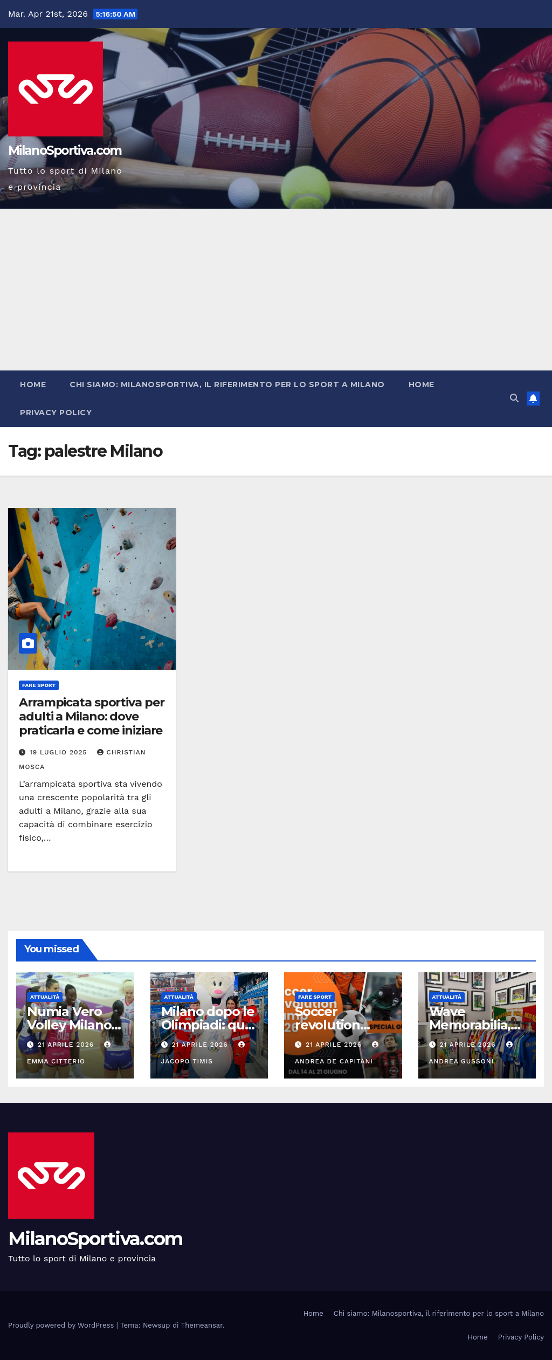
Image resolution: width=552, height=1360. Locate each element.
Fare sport (39, 685)
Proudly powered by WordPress (62, 1325)
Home (33, 384)
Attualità (44, 997)
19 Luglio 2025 (60, 752)
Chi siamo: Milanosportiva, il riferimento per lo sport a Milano (227, 384)
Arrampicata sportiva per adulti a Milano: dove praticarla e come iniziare (91, 716)
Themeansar (202, 1325)
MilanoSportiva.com (64, 150)
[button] (514, 398)
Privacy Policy (56, 412)
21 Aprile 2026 (67, 1044)
